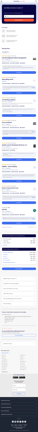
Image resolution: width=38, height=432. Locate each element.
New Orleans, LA (5, 363)
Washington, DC (23, 369)
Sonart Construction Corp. (10, 188)
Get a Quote (19, 72)
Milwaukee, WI (4, 361)
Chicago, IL (4, 356)
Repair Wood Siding (6, 260)
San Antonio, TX (23, 366)
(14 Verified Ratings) (12, 143)
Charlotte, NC (22, 355)
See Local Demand (19, 335)
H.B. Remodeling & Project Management (14, 58)
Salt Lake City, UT (5, 366)
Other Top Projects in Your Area (19, 288)
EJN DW (4, 209)
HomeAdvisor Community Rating (19, 283)
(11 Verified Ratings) (12, 77)
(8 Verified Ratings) (12, 97)
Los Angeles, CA (4, 359)
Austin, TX (6, 52)
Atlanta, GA (4, 355)
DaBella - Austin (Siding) (9, 166)
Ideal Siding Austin (7, 79)
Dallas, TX (21, 356)
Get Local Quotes (19, 268)
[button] (19, 350)
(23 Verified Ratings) (12, 120)
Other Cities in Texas (19, 293)
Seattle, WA (4, 369)
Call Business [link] (8, 59)
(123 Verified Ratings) (12, 164)
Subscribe (19, 393)
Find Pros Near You (19, 20)
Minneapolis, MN (23, 361)
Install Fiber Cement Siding (8, 252)
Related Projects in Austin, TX (19, 278)
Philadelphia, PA (4, 364)
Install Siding (5, 254)
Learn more (5, 245)
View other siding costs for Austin (9, 262)
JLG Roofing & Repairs (9, 100)
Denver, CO (4, 358)
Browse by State (6, 352)
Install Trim (5, 256)
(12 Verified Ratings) (12, 186)
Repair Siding (5, 258)
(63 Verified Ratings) (12, 55)
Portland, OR (22, 364)
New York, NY (22, 363)
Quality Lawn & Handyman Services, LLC (14, 145)
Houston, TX (22, 358)
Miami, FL (21, 359)
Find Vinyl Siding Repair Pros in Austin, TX (19, 298)
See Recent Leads (19, 343)
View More (33, 87)
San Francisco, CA (23, 367)
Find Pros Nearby (19, 303)
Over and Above (7, 122)
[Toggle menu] (1, 1)
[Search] (36, 1)
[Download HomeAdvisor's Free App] (16, 377)
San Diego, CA (4, 367)
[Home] (19, 1)
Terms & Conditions (19, 428)
